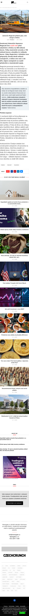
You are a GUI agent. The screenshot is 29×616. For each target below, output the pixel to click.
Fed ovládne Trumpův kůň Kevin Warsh (14, 283)
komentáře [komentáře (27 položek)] (4, 577)
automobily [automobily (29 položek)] (12, 565)
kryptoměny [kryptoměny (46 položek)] (19, 577)
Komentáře (22, 606)
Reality (17, 606)
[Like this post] (8, 171)
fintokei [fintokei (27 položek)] (4, 572)
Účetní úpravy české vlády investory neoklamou (14, 229)
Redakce (12, 39)
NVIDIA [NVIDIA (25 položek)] (16, 579)
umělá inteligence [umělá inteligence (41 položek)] (6, 588)
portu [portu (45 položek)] (13, 581)
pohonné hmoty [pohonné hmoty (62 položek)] (5, 581)
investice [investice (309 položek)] (4, 574)
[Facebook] (14, 600)
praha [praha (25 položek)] (18, 581)
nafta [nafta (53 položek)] (3, 579)
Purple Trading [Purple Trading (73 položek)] (5, 583)
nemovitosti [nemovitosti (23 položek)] (10, 579)
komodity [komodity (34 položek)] (12, 577)
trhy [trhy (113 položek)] (24, 586)
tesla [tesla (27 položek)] (19, 586)
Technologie (11, 606)
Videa (14, 484)
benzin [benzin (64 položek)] (18, 565)
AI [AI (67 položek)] (2, 565)
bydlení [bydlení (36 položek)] (4, 568)
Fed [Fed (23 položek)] (14, 570)
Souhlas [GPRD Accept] (22, 613)
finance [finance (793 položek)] (18, 570)
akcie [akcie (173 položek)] (6, 565)
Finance (6, 606)
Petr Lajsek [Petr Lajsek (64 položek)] (22, 579)
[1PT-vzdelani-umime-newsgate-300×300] (14, 456)
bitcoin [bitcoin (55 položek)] (24, 565)
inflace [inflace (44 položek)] (16, 572)
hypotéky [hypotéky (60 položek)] (10, 572)
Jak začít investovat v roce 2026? (14, 309)
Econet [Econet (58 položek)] (13, 568)
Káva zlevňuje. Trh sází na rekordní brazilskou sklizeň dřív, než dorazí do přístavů (14, 449)
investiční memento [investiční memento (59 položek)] (13, 574)
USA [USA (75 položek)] (13, 588)
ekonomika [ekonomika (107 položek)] (20, 568)
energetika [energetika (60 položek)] (4, 570)
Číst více (15, 614)
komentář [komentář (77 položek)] (22, 574)
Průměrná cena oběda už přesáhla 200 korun (14, 335)
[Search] (27, 2)
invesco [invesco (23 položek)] (22, 572)
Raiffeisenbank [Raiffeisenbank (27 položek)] (15, 583)
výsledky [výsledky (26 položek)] (19, 588)
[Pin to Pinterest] (15, 171)
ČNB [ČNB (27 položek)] (12, 590)
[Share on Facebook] (12, 171)
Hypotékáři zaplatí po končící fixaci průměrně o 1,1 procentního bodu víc (13, 438)
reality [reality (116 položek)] (22, 583)
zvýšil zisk (14, 45)
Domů (1, 7)
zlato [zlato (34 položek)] (3, 590)
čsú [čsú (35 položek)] (16, 590)
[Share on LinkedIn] (18, 171)
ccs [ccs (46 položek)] (9, 568)
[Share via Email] (21, 171)
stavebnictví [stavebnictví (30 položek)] (5, 586)
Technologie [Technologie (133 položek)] (13, 586)
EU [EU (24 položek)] (10, 570)
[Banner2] (14, 549)
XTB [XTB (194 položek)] (24, 588)
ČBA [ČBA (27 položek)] (8, 590)
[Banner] (14, 555)
